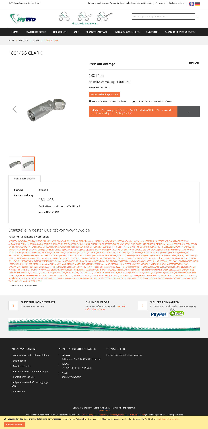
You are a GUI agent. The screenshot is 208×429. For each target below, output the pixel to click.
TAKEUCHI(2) (104, 275)
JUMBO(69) (169, 258)
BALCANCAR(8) (36, 244)
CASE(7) (35, 246)
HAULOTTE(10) (112, 255)
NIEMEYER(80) (75, 266)
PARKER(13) (168, 266)
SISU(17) (148, 272)
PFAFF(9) (12, 269)
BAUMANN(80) (83, 244)
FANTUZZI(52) (71, 252)
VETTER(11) (83, 278)
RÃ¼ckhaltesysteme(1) (132, 269)
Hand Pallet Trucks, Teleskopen (131, 414)
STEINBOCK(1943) (45, 275)
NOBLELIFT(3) (118, 266)
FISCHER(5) (124, 252)
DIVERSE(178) (114, 249)
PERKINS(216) (180, 266)
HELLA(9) (149, 255)
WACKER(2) (159, 278)
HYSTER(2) (74, 258)
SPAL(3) (181, 272)
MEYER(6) (127, 264)
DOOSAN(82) (140, 249)
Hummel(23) (45, 258)
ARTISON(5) (163, 241)
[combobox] (163, 16)
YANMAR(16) (24, 281)
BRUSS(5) (151, 244)
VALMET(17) (63, 278)
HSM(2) (11, 258)
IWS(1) (135, 258)
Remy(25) (94, 269)
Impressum (19, 391)
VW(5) (141, 278)
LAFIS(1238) (120, 261)
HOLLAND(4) (192, 255)
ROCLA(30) (112, 269)
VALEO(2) (53, 278)
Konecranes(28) (61, 261)
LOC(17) (181, 261)
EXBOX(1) (30, 252)
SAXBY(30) (13, 272)
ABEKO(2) (21, 241)
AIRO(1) (66, 241)
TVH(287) (183, 275)
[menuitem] (59, 32)
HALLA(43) (74, 255)
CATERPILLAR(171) (47, 246)
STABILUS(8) (13, 275)
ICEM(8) (94, 258)
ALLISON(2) (97, 241)
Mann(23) (56, 264)
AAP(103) (12, 241)
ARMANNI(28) (151, 241)
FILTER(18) (113, 252)
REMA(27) (85, 269)
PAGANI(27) (157, 266)
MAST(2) (95, 264)
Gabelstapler (101, 414)
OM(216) (138, 266)
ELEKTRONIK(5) (187, 249)
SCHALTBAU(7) (47, 272)
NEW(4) (47, 266)
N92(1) (24, 266)
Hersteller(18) (173, 255)
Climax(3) (98, 246)
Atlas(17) (173, 241)
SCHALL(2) (35, 272)
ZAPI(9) (34, 281)
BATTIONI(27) (61, 244)
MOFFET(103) (173, 264)
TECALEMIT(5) (125, 275)
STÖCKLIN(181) (69, 275)
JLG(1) (154, 258)
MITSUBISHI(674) (158, 264)
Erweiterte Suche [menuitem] (35, 31)
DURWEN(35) (153, 249)
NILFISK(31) (88, 266)
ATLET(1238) (182, 241)
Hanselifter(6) (99, 255)
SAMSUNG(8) (188, 269)
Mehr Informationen (24, 178)
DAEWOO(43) (177, 246)
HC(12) (123, 255)
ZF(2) (40, 281)
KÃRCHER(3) (108, 261)
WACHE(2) (148, 278)
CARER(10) (13, 246)
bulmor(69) (168, 244)
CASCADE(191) (24, 246)
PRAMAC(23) (44, 269)
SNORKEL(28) (171, 272)
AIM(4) (60, 241)
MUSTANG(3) (14, 266)
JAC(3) (141, 258)
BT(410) (159, 244)
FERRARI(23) (93, 252)
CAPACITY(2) (191, 244)
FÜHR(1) (165, 252)
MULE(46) (183, 264)
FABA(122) (39, 252)
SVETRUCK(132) (84, 275)
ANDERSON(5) (121, 241)
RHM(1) (102, 269)
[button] (14, 109)
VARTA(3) (73, 278)
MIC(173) (136, 264)
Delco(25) (50, 249)
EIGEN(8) (163, 249)
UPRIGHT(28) (43, 278)
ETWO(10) (21, 252)
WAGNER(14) (170, 278)
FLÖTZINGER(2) (136, 252)
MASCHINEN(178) (83, 264)
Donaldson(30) (127, 249)
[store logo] (65, 18)
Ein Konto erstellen (177, 3)
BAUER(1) (72, 244)
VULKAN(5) (133, 278)
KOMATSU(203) (47, 261)
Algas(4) (87, 241)
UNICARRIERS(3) (28, 278)
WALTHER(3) (182, 278)
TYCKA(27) (192, 275)
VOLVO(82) (111, 278)
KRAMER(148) (85, 261)
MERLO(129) (116, 264)
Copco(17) (122, 246)
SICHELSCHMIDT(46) (111, 272)
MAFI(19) (37, 264)
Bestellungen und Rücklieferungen (31, 371)
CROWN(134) (133, 246)
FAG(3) (48, 252)
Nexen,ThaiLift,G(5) (60, 266)
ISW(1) (129, 258)
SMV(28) (161, 272)
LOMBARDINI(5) (15, 264)
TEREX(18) (137, 275)
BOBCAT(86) (107, 244)
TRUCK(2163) (172, 275)
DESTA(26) (68, 249)
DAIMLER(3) (189, 246)
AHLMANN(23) (49, 241)
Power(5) (34, 269)
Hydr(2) (65, 258)
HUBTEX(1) (21, 258)
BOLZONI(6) (118, 244)
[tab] (24, 178)
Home (11, 40)
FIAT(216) (104, 252)
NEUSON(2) (38, 266)
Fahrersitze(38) (58, 252)
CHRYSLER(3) (73, 246)
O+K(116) (130, 266)
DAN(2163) (13, 249)
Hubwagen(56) (32, 258)
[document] (104, 422)
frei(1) (158, 252)
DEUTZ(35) (86, 249)
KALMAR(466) (23, 261)
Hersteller (23, 40)
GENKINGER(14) (15, 255)
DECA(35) (33, 249)
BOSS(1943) (141, 244)
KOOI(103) (73, 261)
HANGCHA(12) (86, 255)
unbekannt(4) (14, 278)
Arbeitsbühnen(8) (136, 241)
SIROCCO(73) (138, 272)
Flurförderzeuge (88, 414)
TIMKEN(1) (147, 275)
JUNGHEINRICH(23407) (185, 258)
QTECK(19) (55, 269)
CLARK (36, 40)
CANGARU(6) (179, 244)
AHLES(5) (38, 241)
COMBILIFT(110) (110, 246)
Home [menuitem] (15, 31)
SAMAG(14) (176, 269)
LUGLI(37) (28, 264)
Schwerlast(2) (87, 272)
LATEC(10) (149, 261)
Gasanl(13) (174, 252)
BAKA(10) (25, 244)
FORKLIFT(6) (149, 252)
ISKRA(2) (121, 258)
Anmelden (160, 3)
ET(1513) (12, 252)
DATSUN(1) (24, 249)
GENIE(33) (183, 252)
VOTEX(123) (122, 278)
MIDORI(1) (145, 264)
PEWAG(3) (191, 266)
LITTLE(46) (172, 261)
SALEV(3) (167, 269)
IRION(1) (113, 258)
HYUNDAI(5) (85, 258)
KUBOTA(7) (97, 261)
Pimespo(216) (23, 269)
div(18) (105, 249)
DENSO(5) (59, 249)
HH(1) (182, 255)
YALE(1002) (13, 281)
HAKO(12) (64, 255)
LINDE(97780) (161, 261)
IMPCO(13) (104, 258)
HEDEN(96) (132, 255)
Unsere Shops (104, 410)
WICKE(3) (192, 278)
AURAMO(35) (14, 244)
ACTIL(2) (30, 241)
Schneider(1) (74, 272)
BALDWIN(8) (49, 244)
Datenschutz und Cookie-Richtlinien (31, 355)
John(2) (161, 258)
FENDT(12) (83, 252)
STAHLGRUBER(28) (28, 275)
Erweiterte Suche (22, 366)
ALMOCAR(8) (108, 241)
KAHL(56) (12, 261)
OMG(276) (147, 266)
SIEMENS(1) (126, 272)
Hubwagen (112, 414)
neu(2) (30, 266)
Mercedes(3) (105, 264)
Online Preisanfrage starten (104, 94)
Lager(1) (130, 261)
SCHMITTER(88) (61, 272)
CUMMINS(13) (146, 246)
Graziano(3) (42, 255)
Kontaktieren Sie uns (24, 376)
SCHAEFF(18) (24, 272)
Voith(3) (102, 278)
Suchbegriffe (19, 360)
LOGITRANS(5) (191, 261)
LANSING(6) (139, 261)
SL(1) (154, 272)
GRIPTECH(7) (54, 255)
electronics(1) (174, 249)
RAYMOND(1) (66, 269)
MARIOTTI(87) (68, 264)
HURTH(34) (57, 258)
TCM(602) (114, 275)
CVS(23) (167, 246)
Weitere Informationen (169, 419)
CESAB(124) (61, 246)
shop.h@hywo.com (71, 376)
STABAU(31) (190, 272)
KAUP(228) (35, 261)
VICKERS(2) (93, 278)
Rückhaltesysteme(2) (152, 269)
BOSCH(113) (130, 244)
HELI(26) (141, 255)
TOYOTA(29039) (159, 275)
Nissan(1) (107, 266)
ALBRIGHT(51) (77, 241)
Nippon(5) (98, 266)
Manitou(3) (47, 264)
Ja (188, 111)
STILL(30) (58, 275)
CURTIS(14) (158, 246)
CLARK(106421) (86, 246)
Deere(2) (41, 249)
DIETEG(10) (96, 249)
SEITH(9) (97, 272)
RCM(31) (77, 269)
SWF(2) (94, 275)
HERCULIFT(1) (160, 255)
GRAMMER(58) (30, 255)
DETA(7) (77, 249)
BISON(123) (96, 244)
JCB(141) (147, 258)
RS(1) (119, 269)
